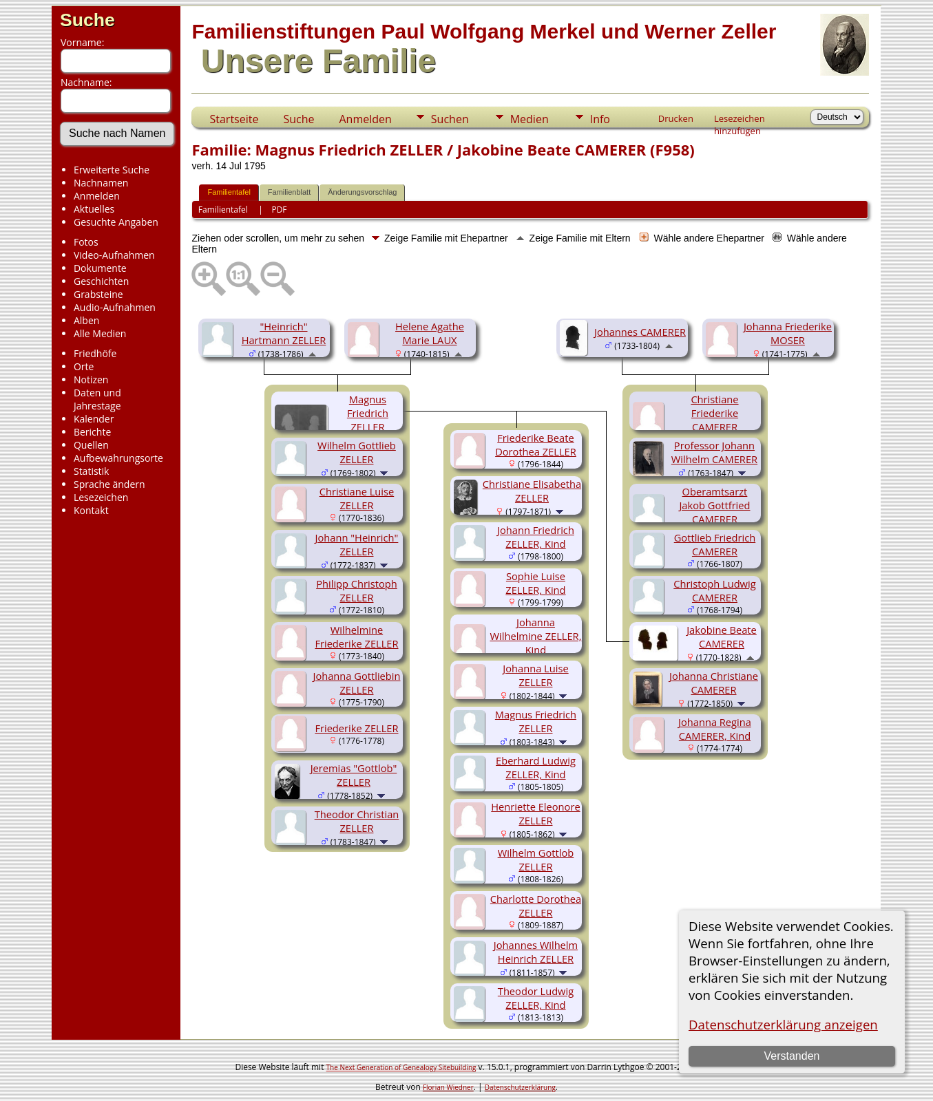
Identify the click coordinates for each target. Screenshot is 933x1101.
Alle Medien (100, 333)
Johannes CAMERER (640, 332)
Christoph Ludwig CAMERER (714, 590)
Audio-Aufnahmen (115, 307)
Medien (529, 119)
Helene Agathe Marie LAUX (429, 333)
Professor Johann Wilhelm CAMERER (714, 452)
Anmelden (97, 195)
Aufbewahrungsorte (118, 457)
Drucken (675, 118)
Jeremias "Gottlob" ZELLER (354, 775)
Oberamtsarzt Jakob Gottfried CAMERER (714, 505)
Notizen (91, 379)
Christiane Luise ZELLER (357, 498)
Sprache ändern (109, 484)
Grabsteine (98, 294)
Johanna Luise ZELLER (535, 675)
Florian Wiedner (448, 1087)
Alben (86, 320)
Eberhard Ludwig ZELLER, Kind (536, 767)
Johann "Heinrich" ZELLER (357, 544)
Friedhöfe (95, 353)
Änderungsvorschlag (362, 192)
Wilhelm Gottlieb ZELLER (356, 452)
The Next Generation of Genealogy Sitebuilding (401, 1067)
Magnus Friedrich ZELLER (367, 413)
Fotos (86, 241)
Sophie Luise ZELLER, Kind (535, 583)
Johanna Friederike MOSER (788, 333)
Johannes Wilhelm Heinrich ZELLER (536, 951)
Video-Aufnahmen (114, 254)
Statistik (91, 471)
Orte (84, 366)
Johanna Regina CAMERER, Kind (714, 728)
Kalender (94, 418)
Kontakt (91, 510)
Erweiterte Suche (111, 169)
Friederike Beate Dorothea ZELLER (535, 444)
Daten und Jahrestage (97, 399)
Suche (87, 20)
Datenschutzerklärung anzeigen (783, 1024)
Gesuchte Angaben (116, 221)
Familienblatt (289, 192)
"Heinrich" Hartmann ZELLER (284, 333)
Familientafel (228, 192)
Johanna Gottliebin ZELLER (356, 682)
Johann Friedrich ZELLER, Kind (535, 536)
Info (600, 119)
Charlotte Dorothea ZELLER (535, 905)
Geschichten (101, 281)
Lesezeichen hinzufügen (739, 119)
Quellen (91, 444)
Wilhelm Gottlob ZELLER (536, 859)
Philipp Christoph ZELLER (356, 590)
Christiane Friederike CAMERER (714, 413)
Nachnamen (101, 182)
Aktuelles (94, 208)
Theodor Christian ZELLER (357, 821)
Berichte (92, 431)
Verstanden (792, 1056)
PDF (278, 209)
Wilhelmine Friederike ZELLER (356, 636)
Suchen (450, 119)
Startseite (233, 119)
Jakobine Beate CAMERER (721, 636)
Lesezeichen (101, 497)
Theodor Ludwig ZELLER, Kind (536, 998)
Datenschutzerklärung (520, 1087)
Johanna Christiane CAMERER (713, 682)
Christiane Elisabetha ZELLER (532, 490)
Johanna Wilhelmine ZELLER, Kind (535, 635)
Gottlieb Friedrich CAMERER (714, 544)
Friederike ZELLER (356, 728)
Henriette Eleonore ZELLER (535, 813)
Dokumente (100, 268)
